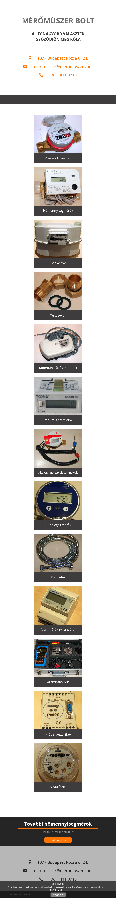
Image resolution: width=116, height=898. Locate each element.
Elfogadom (58, 894)
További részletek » (58, 890)
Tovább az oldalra (58, 840)
